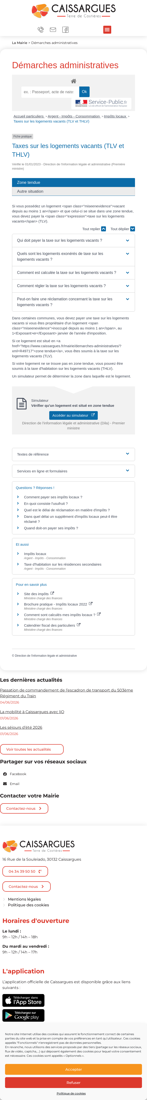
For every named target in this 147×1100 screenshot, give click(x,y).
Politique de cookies (71, 1093)
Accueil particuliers (29, 116)
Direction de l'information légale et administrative (46, 655)
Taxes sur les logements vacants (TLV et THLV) (51, 121)
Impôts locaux (115, 116)
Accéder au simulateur (73, 415)
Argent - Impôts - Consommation (74, 116)
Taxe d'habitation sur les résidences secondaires (62, 564)
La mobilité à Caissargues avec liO (32, 712)
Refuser (73, 1082)
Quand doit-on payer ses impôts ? (51, 528)
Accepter (73, 1069)
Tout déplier (122, 228)
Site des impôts (39, 594)
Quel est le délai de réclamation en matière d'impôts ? (67, 510)
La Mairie (19, 43)
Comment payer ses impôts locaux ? (53, 497)
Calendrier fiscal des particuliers (52, 625)
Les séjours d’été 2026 (21, 727)
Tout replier (94, 228)
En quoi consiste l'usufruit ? (46, 503)
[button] (107, 30)
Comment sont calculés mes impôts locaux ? (62, 615)
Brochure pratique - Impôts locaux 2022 (58, 604)
